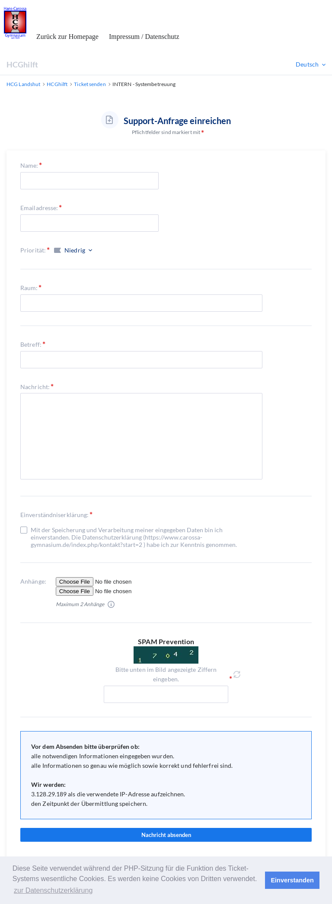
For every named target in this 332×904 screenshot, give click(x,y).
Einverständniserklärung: (54, 514)
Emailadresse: (39, 207)
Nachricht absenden (166, 835)
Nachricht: (35, 386)
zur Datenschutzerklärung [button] (53, 890)
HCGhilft (22, 64)
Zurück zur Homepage (67, 36)
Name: (29, 165)
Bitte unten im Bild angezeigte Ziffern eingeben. (166, 674)
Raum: (29, 287)
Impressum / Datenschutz (144, 36)
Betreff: (31, 344)
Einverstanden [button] (292, 880)
